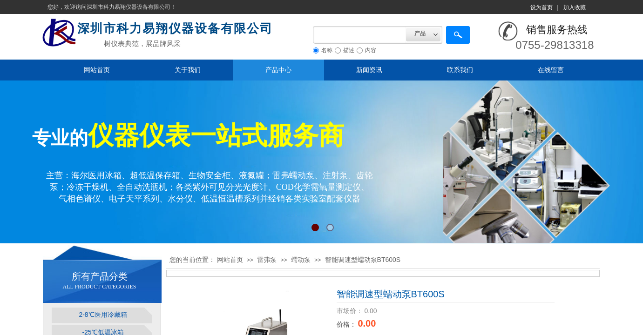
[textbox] (359, 35)
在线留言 (551, 70)
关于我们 (188, 70)
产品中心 (278, 70)
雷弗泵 (267, 259)
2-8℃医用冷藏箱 (103, 314)
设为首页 (541, 7)
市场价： (351, 311)
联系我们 (460, 70)
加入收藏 (574, 7)
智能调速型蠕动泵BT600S (363, 259)
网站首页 (97, 70)
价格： (347, 324)
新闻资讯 (369, 70)
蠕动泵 (301, 259)
